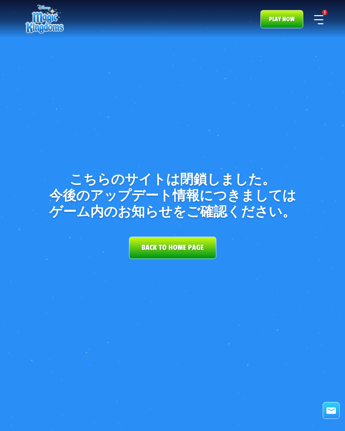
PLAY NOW (282, 19)
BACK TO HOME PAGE (173, 247)
